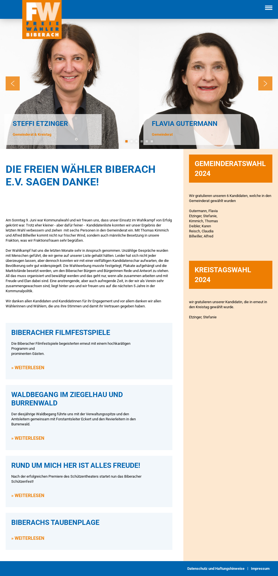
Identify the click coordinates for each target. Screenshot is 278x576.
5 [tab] (147, 141)
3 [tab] (136, 141)
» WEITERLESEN (27, 367)
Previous (13, 83)
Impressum (260, 568)
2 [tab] (131, 141)
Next (265, 83)
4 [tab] (142, 141)
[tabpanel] (69, 83)
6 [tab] (152, 141)
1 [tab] (126, 141)
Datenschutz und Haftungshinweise (215, 568)
